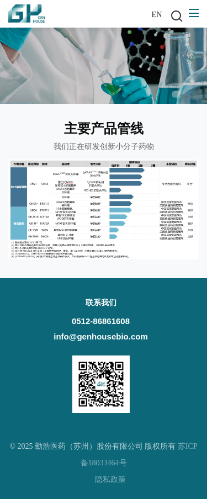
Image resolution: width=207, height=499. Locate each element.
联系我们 (101, 303)
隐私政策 (110, 479)
